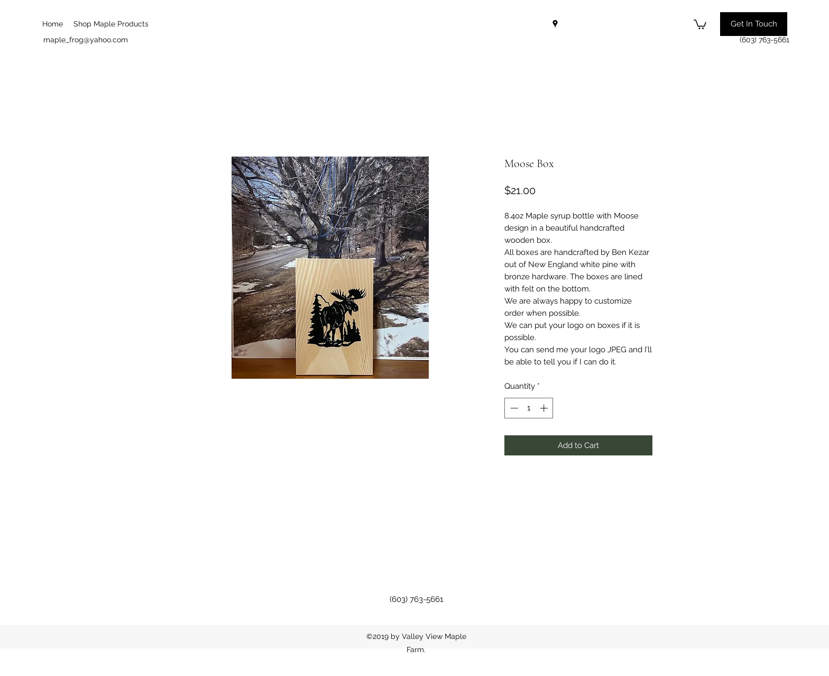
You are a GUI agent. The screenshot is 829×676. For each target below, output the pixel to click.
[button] (700, 24)
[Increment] (545, 408)
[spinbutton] (529, 408)
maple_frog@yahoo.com (85, 39)
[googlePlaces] (555, 24)
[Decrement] (513, 408)
